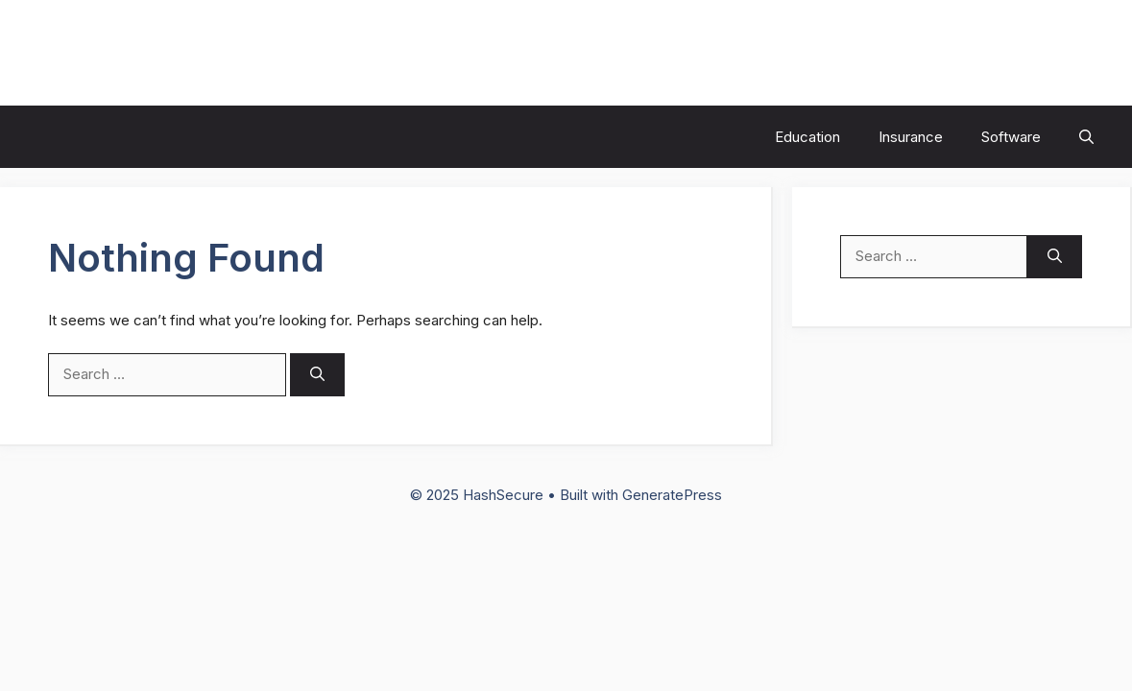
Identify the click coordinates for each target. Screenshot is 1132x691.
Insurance (911, 137)
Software (1011, 137)
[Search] (317, 374)
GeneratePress (672, 495)
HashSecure (111, 52)
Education (807, 137)
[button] (1086, 137)
